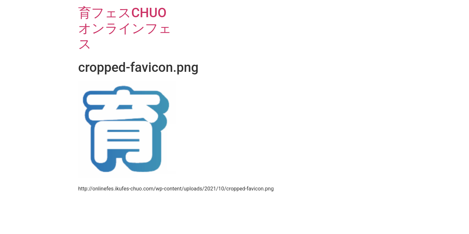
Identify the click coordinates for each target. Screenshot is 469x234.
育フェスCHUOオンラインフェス (125, 28)
